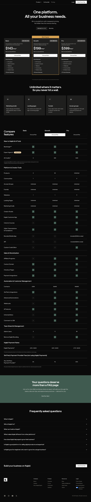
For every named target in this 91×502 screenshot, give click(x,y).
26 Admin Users (66, 69)
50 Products (38, 61)
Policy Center (79, 481)
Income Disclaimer (80, 485)
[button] (39, 2)
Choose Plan (17, 55)
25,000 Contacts (39, 63)
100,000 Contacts (67, 63)
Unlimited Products (67, 61)
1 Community (10, 67)
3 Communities (66, 67)
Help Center (64, 485)
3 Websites (65, 65)
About (34, 481)
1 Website (9, 65)
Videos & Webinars (66, 483)
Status (63, 487)
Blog (63, 481)
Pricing (53, 2)
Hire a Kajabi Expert (37, 485)
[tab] (41, 28)
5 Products (9, 61)
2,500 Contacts (10, 63)
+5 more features (10, 72)
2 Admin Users (10, 69)
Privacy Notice (79, 483)
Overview (50, 481)
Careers (35, 483)
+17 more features (65, 72)
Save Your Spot (45, 396)
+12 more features (38, 72)
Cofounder (46, 2)
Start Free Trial (81, 2)
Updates (50, 487)
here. (35, 352)
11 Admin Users (38, 69)
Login (73, 2)
